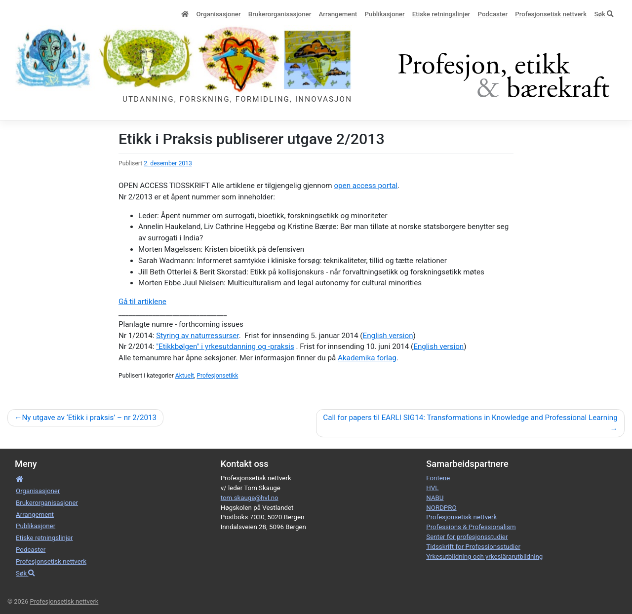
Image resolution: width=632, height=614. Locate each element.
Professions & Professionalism (470, 527)
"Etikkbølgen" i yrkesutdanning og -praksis (225, 346)
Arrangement (338, 14)
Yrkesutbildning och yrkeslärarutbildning (484, 556)
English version (388, 335)
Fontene (438, 478)
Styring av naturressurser (197, 335)
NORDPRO (441, 507)
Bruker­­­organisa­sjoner (280, 14)
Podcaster (493, 14)
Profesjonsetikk (217, 375)
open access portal (365, 185)
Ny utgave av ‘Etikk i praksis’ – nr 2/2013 (89, 417)
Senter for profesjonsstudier (467, 536)
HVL (432, 488)
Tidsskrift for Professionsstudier (473, 546)
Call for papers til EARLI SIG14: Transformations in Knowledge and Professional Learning (470, 417)
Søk (603, 14)
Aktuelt (184, 375)
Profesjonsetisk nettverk (551, 14)
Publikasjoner (384, 14)
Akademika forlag (367, 357)
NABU (434, 497)
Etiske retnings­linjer (441, 14)
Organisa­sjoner (218, 14)
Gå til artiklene (142, 301)
